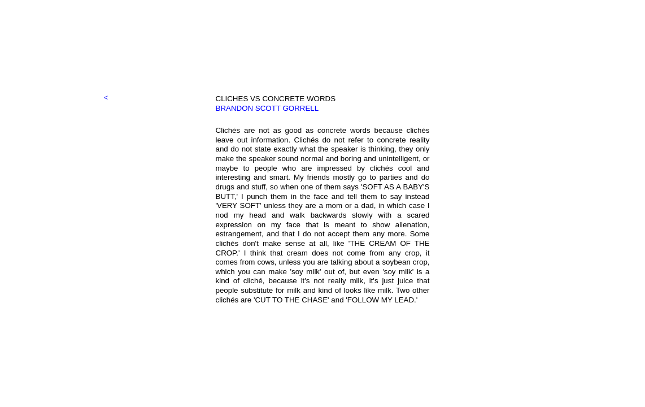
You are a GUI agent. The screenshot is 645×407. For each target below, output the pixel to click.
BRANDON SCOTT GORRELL (267, 108)
